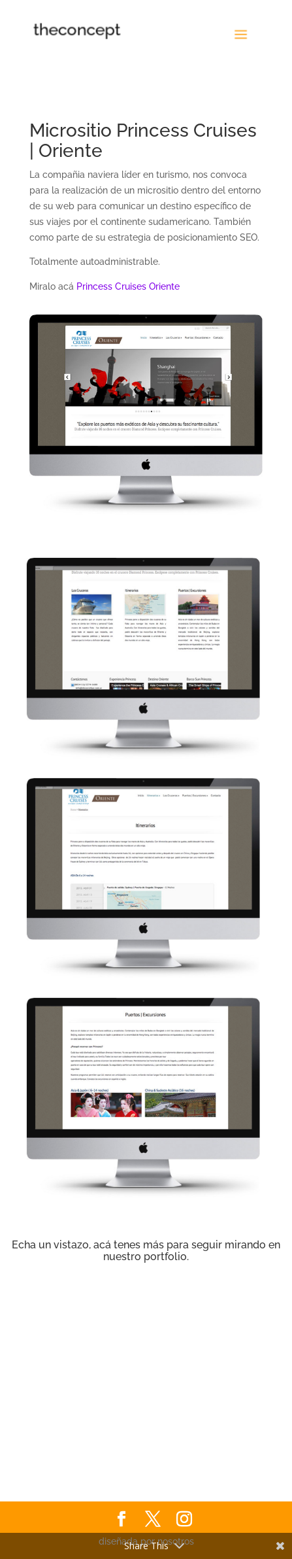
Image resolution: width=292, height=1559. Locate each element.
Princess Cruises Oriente (128, 286)
